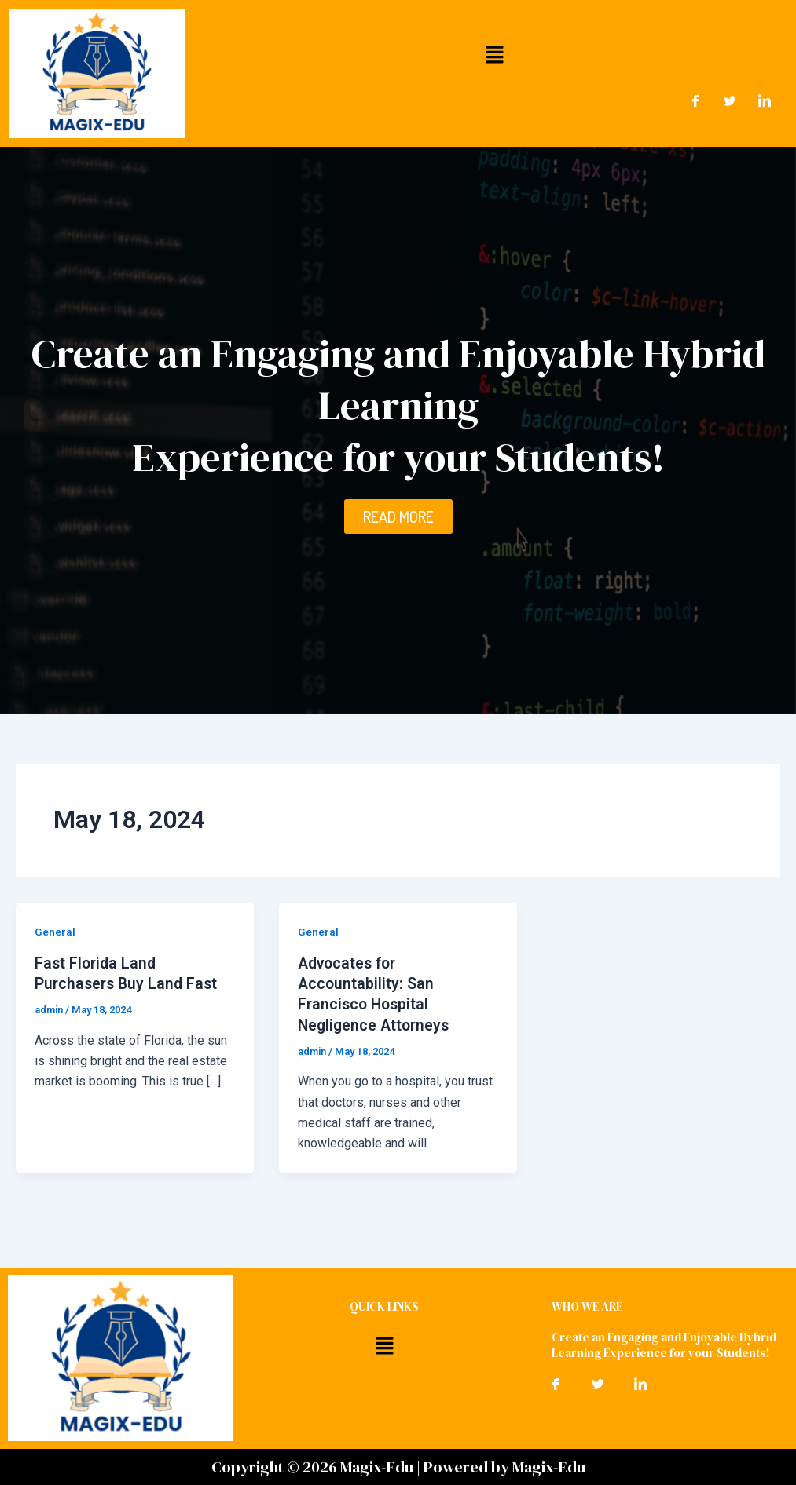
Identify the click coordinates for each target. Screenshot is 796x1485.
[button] (494, 54)
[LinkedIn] (764, 101)
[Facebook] (695, 101)
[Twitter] (730, 101)
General (55, 931)
